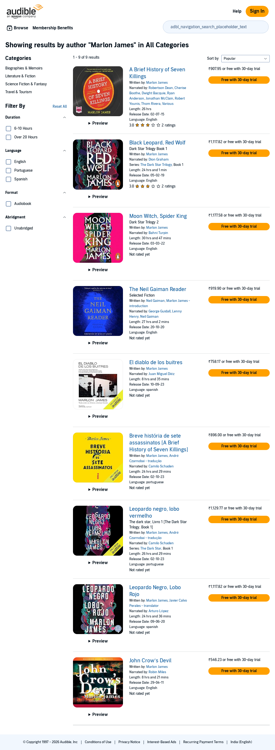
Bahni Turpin (158, 233)
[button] (36, 117)
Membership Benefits (53, 28)
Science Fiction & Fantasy (26, 84)
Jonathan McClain (159, 98)
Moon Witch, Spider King (158, 216)
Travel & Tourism (18, 92)
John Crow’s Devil (150, 661)
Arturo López (158, 611)
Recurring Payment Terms (203, 742)
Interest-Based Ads (162, 742)
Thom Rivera (151, 104)
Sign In (257, 11)
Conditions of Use (98, 742)
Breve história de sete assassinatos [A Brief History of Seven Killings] (158, 443)
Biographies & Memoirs (24, 68)
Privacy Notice (129, 742)
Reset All (60, 106)
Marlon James (157, 83)
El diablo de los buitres (155, 362)
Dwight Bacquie (154, 93)
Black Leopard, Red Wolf (157, 143)
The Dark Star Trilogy (156, 165)
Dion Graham (159, 159)
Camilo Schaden (161, 466)
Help (237, 11)
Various (167, 104)
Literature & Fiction (20, 76)
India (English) (241, 742)
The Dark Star (150, 548)
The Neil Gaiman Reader (157, 289)
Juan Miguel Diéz (161, 374)
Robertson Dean (161, 88)
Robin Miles (157, 672)
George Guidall (160, 311)
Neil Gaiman (155, 301)
